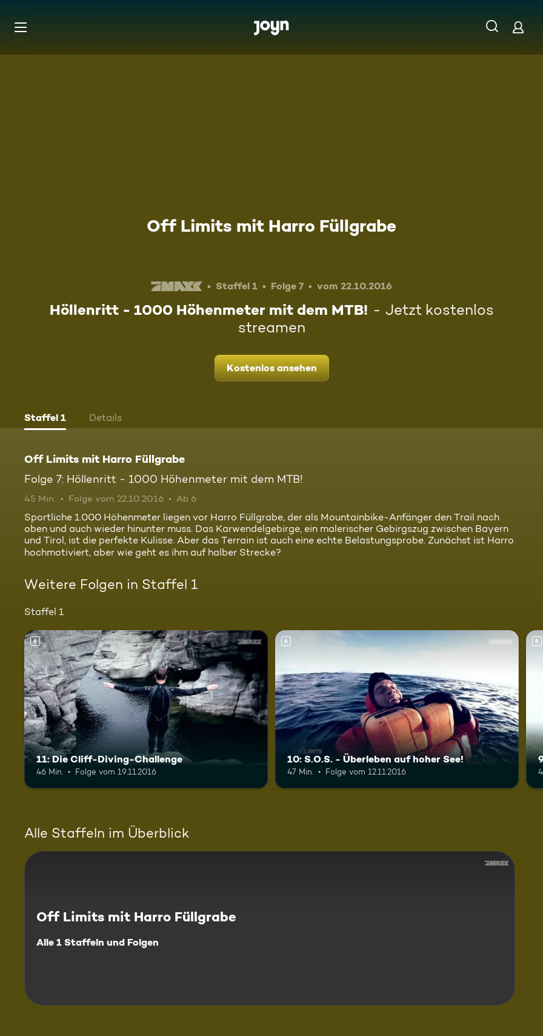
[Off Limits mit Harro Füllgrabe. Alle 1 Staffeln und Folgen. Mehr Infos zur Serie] (269, 928)
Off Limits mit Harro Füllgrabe (271, 225)
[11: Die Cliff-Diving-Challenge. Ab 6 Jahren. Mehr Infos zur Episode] (146, 709)
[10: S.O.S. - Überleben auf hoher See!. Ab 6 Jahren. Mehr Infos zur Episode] (397, 709)
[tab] (45, 419)
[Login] (518, 27)
